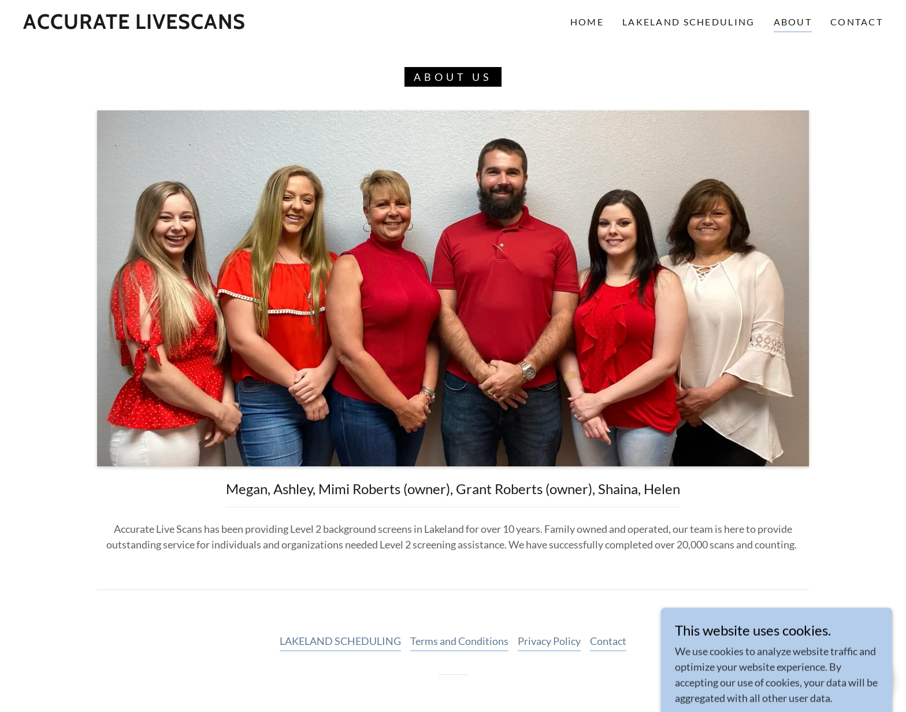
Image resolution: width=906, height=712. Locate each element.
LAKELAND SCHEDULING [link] (688, 21)
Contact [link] (856, 21)
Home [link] (587, 21)
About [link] (793, 21)
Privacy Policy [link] (549, 641)
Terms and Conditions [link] (459, 641)
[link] (134, 24)
